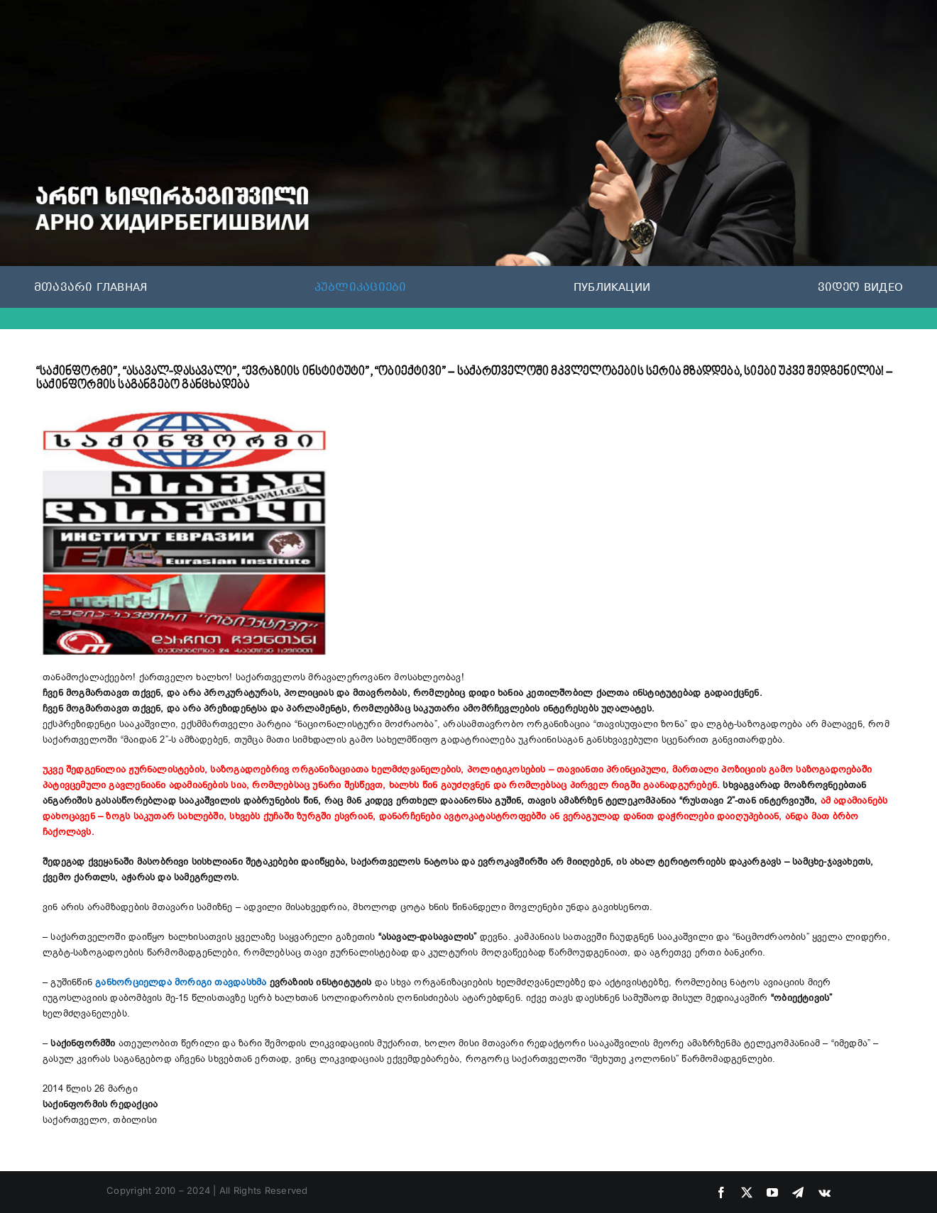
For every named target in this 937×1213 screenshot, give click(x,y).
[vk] (824, 1192)
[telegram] (798, 1192)
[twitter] (746, 1192)
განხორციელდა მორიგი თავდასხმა (180, 982)
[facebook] (721, 1192)
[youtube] (772, 1192)
